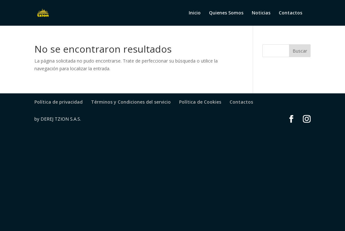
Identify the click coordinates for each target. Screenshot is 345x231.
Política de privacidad (58, 102)
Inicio (195, 13)
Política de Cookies (200, 102)
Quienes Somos (226, 13)
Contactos (290, 13)
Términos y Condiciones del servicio (131, 102)
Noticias (261, 13)
